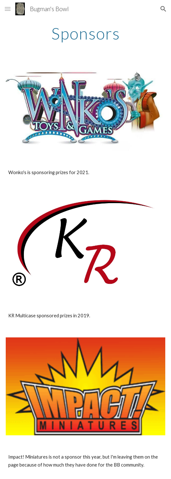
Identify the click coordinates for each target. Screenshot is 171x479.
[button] (7, 9)
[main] (85, 33)
